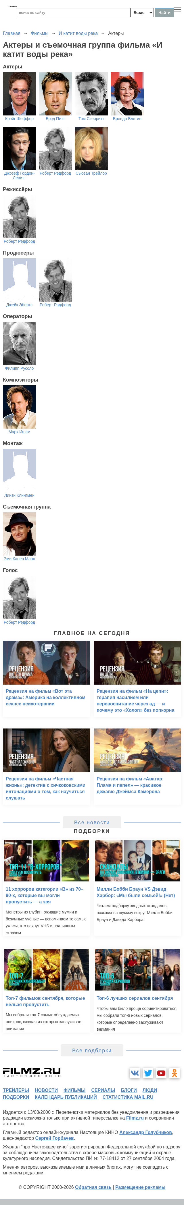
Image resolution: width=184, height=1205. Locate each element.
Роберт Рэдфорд (55, 173)
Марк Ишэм (19, 431)
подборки (16, 1097)
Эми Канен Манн (19, 558)
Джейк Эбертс (19, 304)
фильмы (74, 1090)
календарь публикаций (66, 1097)
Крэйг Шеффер (19, 118)
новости (46, 1090)
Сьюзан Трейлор (91, 173)
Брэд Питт (55, 118)
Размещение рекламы (140, 1187)
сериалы (103, 1090)
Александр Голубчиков (145, 1132)
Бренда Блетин (127, 118)
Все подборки (92, 1050)
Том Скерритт (91, 118)
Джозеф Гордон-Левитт (19, 175)
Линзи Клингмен (19, 495)
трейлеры (16, 1090)
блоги (129, 1090)
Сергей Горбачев (54, 1138)
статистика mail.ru (128, 1097)
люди (150, 1090)
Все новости (92, 822)
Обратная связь (93, 1187)
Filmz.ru (135, 1118)
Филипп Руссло (19, 368)
